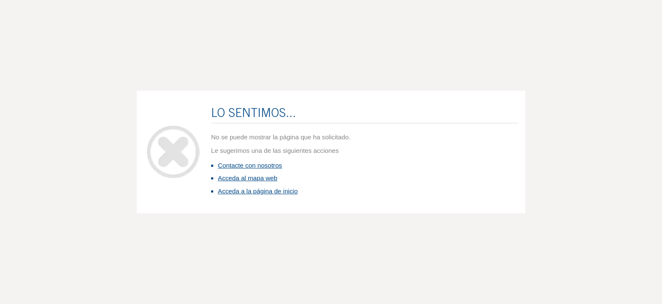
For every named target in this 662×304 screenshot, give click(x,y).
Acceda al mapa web (247, 178)
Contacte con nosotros (250, 165)
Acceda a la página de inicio (258, 191)
